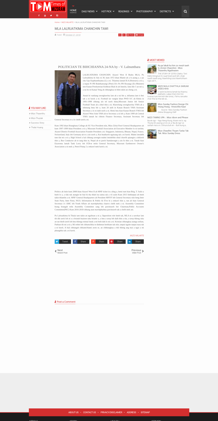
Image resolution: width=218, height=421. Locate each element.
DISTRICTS (165, 11)
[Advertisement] (99, 49)
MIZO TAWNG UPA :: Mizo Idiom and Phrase (167, 116)
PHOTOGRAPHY (144, 11)
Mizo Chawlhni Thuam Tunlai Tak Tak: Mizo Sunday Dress (173, 130)
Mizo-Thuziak (37, 117)
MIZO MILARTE (137, 234)
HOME (73, 11)
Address (131, 411)
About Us (73, 411)
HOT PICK (106, 11)
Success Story (37, 122)
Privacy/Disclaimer (111, 411)
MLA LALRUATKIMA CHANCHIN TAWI (92, 27)
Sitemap (145, 411)
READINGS (123, 11)
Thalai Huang (37, 126)
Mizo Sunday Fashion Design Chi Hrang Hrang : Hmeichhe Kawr (173, 104)
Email (139, 33)
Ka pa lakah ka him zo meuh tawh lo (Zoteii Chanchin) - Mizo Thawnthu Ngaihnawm (173, 67)
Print (130, 33)
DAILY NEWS (88, 11)
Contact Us (89, 411)
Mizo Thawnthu (38, 112)
